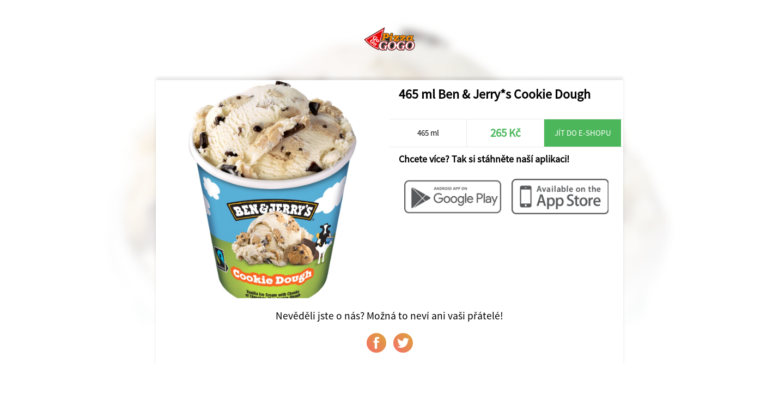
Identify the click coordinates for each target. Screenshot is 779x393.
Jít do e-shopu (583, 133)
